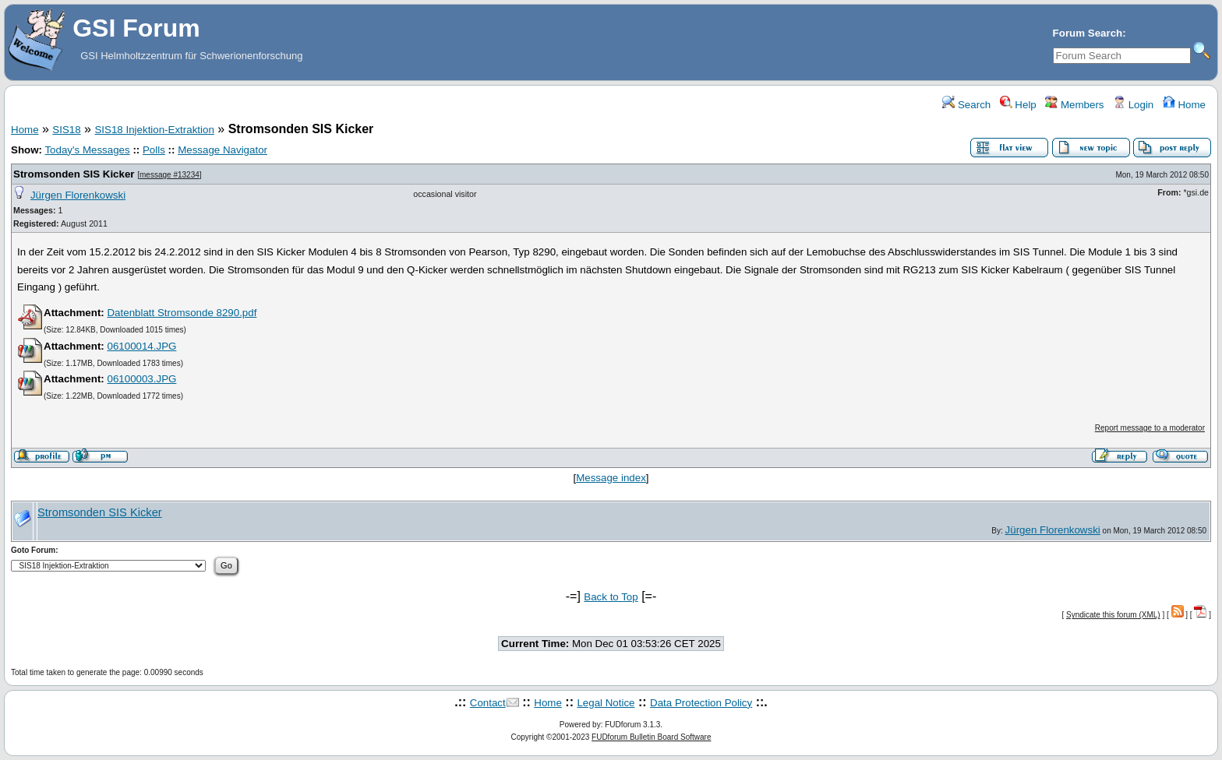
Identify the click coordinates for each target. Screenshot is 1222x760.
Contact (488, 703)
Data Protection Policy (701, 703)
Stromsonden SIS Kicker (74, 174)
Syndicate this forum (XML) (1113, 614)
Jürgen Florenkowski (77, 195)
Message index (611, 478)
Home (1184, 105)
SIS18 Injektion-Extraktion (154, 129)
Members (1074, 105)
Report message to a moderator (1150, 428)
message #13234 (170, 175)
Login (1133, 105)
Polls (154, 150)
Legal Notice (605, 703)
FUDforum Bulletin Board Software (651, 737)
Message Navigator (222, 150)
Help (1018, 105)
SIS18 (66, 129)
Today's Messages (86, 150)
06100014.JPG (141, 346)
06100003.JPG (141, 379)
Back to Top (610, 597)
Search (966, 105)
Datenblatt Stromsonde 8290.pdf (181, 312)
